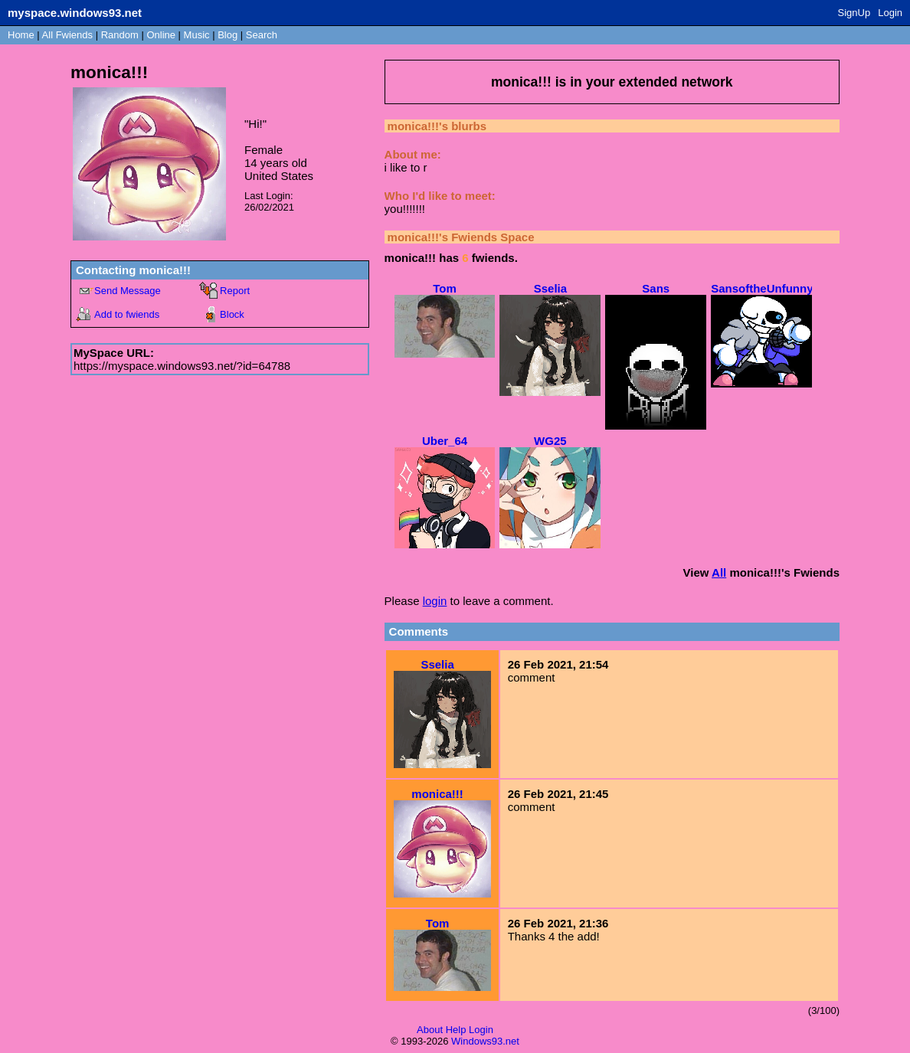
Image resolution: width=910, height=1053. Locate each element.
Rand (120, 35)
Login (890, 12)
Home (21, 35)
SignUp (854, 12)
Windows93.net (485, 1041)
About (430, 1029)
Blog (227, 35)
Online (160, 35)
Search (261, 35)
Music (197, 35)
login (435, 600)
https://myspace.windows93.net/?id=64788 (182, 365)
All (67, 35)
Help (456, 1029)
